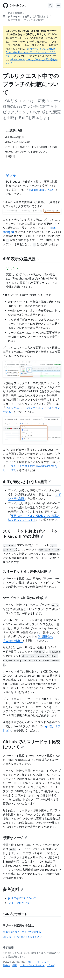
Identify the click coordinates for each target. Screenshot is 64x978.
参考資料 (13, 889)
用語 (29, 961)
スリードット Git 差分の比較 (27, 571)
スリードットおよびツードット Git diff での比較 (30, 533)
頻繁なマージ (15, 837)
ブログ (50, 965)
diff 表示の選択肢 (21, 259)
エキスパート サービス (32, 965)
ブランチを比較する (34, 20)
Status (6, 965)
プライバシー (42, 961)
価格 (14, 965)
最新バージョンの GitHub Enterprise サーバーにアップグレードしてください (31, 52)
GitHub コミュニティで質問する (22, 932)
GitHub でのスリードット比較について (31, 744)
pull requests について (22, 898)
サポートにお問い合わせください (22, 937)
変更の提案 (14, 20)
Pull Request (15, 12)
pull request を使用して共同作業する (28, 16)
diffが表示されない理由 (27, 481)
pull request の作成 (41, 190)
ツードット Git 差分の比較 (25, 597)
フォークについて (19, 903)
